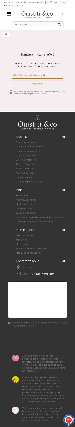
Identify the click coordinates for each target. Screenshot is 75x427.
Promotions (22, 195)
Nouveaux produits (26, 199)
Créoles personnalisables (29, 181)
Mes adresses (23, 244)
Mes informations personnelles (32, 248)
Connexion (17, 5)
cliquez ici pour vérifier (23, 325)
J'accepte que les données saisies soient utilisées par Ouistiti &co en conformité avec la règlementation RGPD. (37, 92)
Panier (7, 5)
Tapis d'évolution (25, 164)
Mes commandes (25, 235)
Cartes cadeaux (24, 177)
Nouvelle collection (26, 173)
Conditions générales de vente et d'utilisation (40, 217)
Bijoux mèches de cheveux (30, 146)
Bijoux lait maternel (26, 142)
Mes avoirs (21, 239)
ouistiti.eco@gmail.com (42, 273)
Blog (55, 2)
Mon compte (25, 230)
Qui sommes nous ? (26, 212)
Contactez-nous (24, 208)
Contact (63, 2)
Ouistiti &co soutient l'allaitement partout (24, 2)
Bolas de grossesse (26, 159)
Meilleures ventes (25, 204)
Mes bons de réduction (28, 252)
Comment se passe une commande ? (35, 221)
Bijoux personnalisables (28, 151)
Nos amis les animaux (27, 155)
